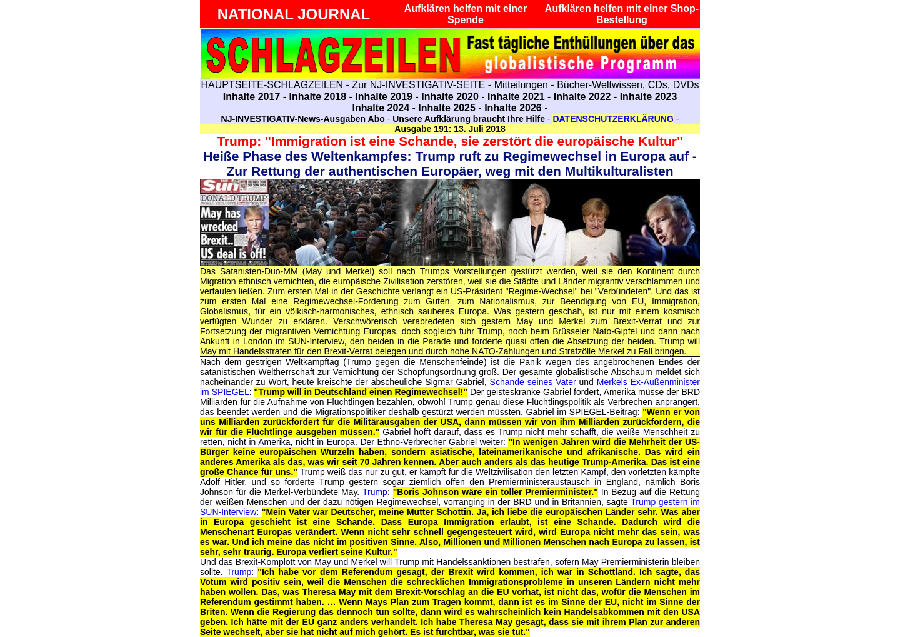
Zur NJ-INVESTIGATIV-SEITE (418, 84)
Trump (375, 492)
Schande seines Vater (533, 382)
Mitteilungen (521, 84)
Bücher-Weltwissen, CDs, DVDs (628, 84)
